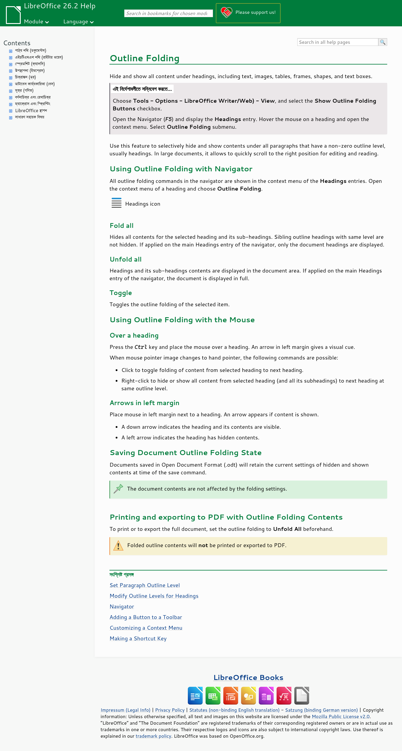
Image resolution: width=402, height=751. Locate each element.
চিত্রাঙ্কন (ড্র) (25, 77)
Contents (16, 42)
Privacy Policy (170, 710)
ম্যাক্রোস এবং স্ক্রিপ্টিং (32, 104)
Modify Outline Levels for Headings (153, 595)
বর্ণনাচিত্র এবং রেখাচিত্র (33, 97)
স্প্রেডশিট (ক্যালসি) (30, 64)
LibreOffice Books (248, 677)
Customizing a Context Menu (146, 627)
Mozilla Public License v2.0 (341, 716)
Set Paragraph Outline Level (144, 585)
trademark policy (153, 736)
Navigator (121, 606)
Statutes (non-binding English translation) (234, 710)
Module (33, 21)
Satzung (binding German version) (321, 710)
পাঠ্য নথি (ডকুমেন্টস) (30, 50)
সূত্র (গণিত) (24, 90)
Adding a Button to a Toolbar (145, 617)
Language (75, 21)
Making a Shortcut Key (138, 638)
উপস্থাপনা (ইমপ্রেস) (30, 70)
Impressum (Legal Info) (126, 710)
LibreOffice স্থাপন (31, 110)
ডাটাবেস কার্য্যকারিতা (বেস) (35, 84)
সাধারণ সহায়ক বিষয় (29, 117)
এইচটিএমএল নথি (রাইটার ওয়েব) (39, 57)
